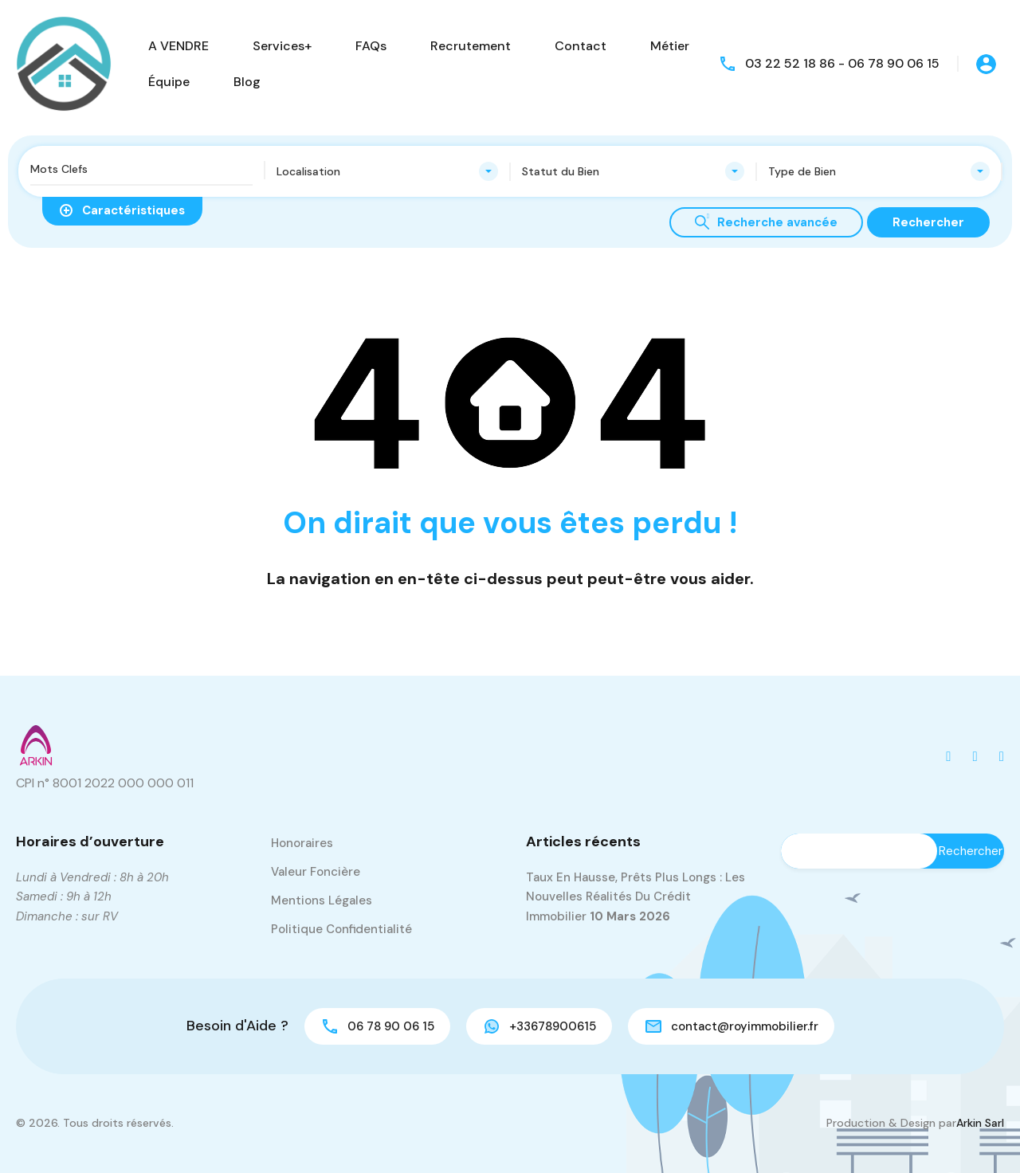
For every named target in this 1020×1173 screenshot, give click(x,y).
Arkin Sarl (980, 1123)
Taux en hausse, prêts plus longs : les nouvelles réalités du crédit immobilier (635, 896)
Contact (580, 45)
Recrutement (470, 45)
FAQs (370, 45)
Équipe (169, 81)
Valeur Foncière (315, 872)
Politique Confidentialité (341, 929)
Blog (247, 81)
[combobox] (388, 171)
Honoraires (302, 843)
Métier (669, 45)
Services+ (282, 45)
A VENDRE (178, 45)
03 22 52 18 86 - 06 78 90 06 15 (842, 63)
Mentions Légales (321, 900)
